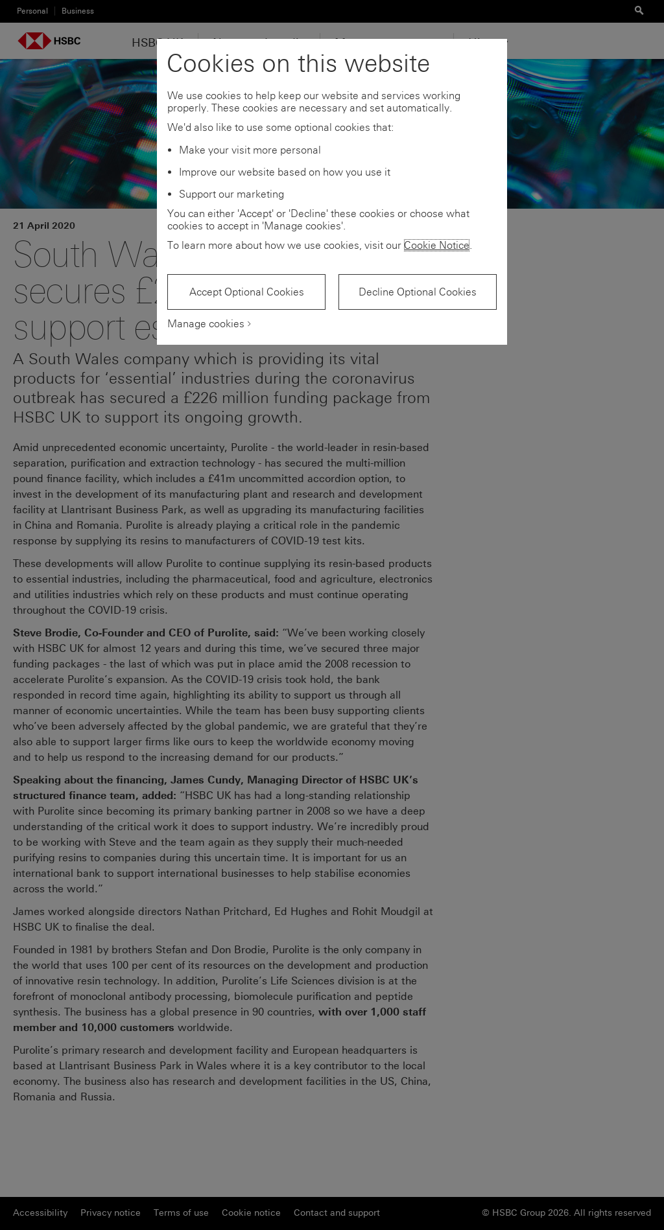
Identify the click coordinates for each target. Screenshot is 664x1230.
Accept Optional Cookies (246, 292)
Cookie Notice (436, 245)
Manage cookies (205, 324)
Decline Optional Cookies (418, 292)
